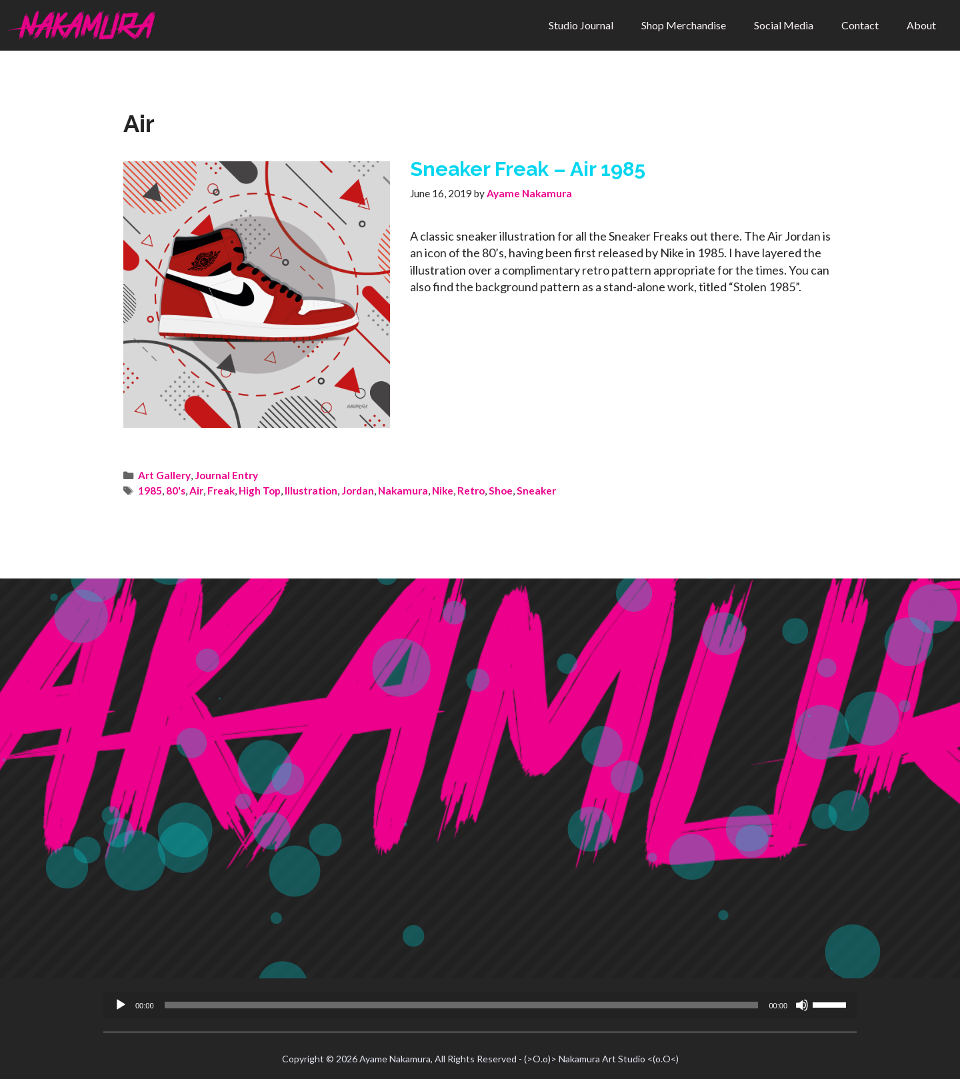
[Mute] (802, 1005)
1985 (150, 491)
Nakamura (403, 491)
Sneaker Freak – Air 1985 (527, 169)
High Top (260, 491)
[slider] (462, 1005)
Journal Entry (226, 475)
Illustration (311, 491)
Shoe (501, 491)
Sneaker (536, 491)
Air (196, 491)
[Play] (120, 1005)
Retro (471, 491)
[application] (480, 1005)
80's (175, 491)
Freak (221, 491)
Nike (442, 491)
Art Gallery (164, 475)
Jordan (357, 491)
